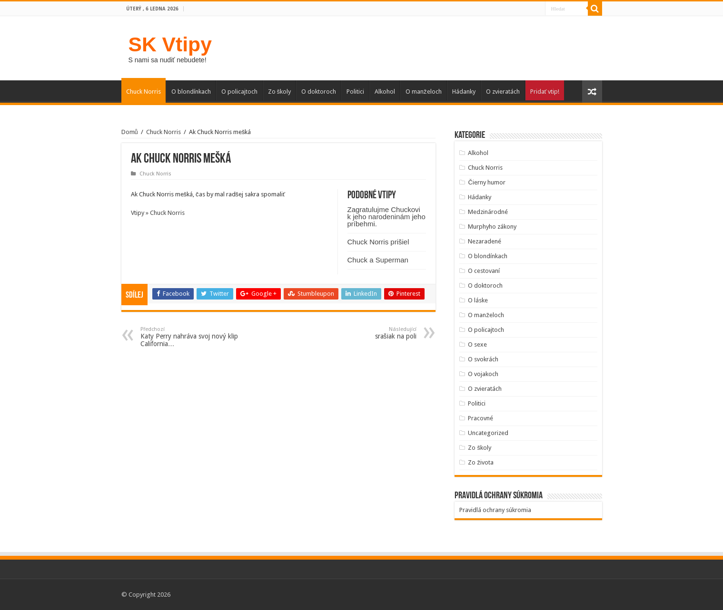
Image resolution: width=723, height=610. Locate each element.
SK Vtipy (170, 44)
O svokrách (483, 359)
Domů (129, 132)
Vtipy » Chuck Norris (158, 212)
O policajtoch (239, 91)
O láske (478, 300)
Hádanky (463, 91)
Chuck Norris (143, 91)
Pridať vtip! (545, 91)
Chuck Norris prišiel (378, 242)
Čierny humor (486, 182)
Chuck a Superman (377, 260)
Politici (355, 91)
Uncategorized (488, 432)
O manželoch (424, 91)
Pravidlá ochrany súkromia (495, 509)
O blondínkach (191, 91)
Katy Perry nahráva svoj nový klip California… (189, 337)
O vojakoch (483, 374)
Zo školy (279, 91)
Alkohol (385, 91)
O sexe (477, 344)
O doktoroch (318, 91)
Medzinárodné (488, 211)
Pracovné (480, 418)
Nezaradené (484, 241)
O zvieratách (503, 91)
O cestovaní (484, 270)
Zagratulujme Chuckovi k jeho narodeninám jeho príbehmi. (386, 216)
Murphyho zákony (492, 226)
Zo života (481, 462)
